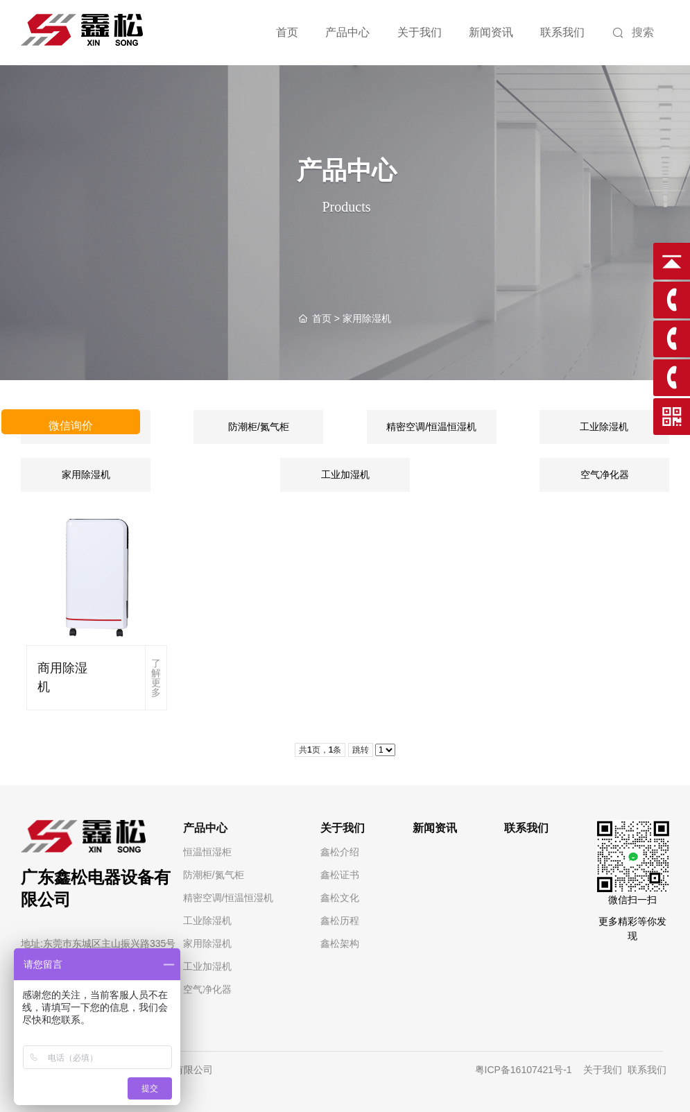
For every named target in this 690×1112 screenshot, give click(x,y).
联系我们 (648, 1069)
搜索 (633, 33)
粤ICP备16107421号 (519, 1069)
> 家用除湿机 (345, 318)
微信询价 (71, 425)
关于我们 (601, 1069)
